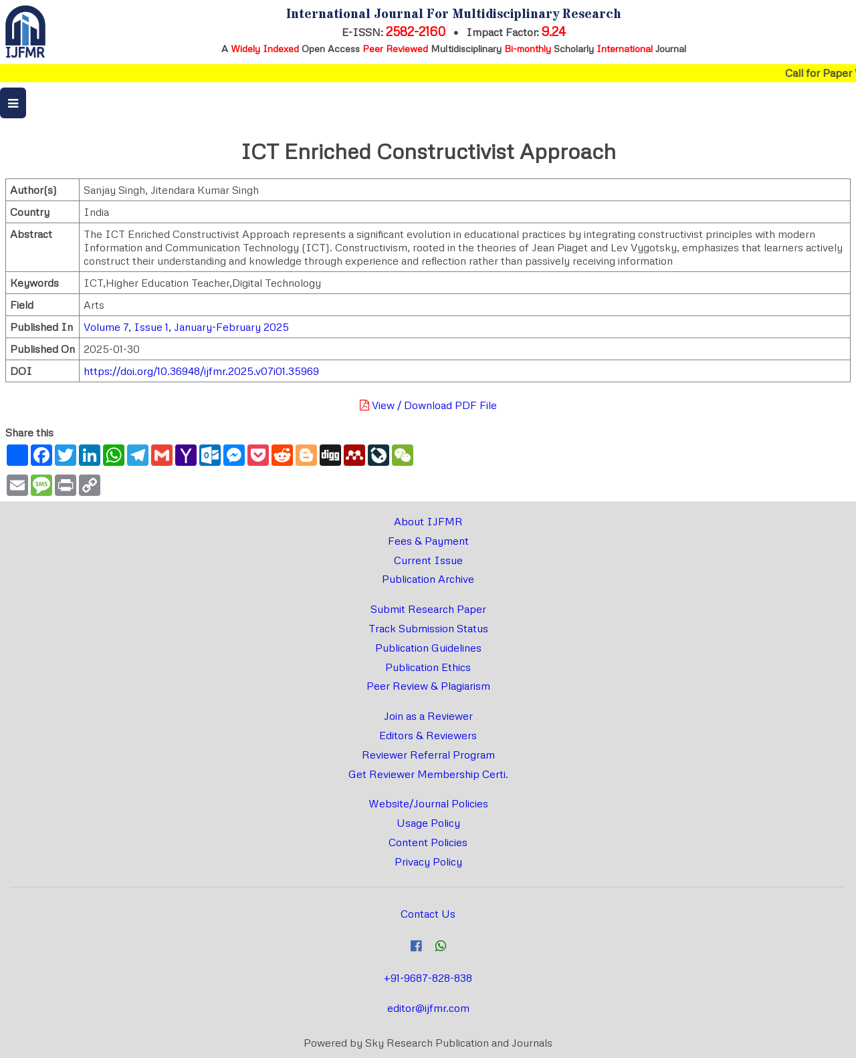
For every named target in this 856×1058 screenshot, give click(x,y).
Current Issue (428, 560)
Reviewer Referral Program (428, 754)
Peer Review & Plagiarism (428, 685)
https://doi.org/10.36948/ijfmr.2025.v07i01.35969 (201, 371)
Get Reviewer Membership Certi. (428, 774)
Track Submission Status (428, 628)
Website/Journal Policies (428, 803)
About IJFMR (428, 521)
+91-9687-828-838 (428, 977)
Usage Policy (428, 822)
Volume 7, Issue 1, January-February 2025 (186, 327)
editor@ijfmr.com (428, 1008)
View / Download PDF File (428, 405)
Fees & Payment (428, 540)
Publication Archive (428, 578)
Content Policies (428, 842)
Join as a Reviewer (428, 715)
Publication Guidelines (428, 647)
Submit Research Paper (428, 609)
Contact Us (428, 913)
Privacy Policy (428, 861)
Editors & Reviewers (428, 735)
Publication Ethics (428, 667)
